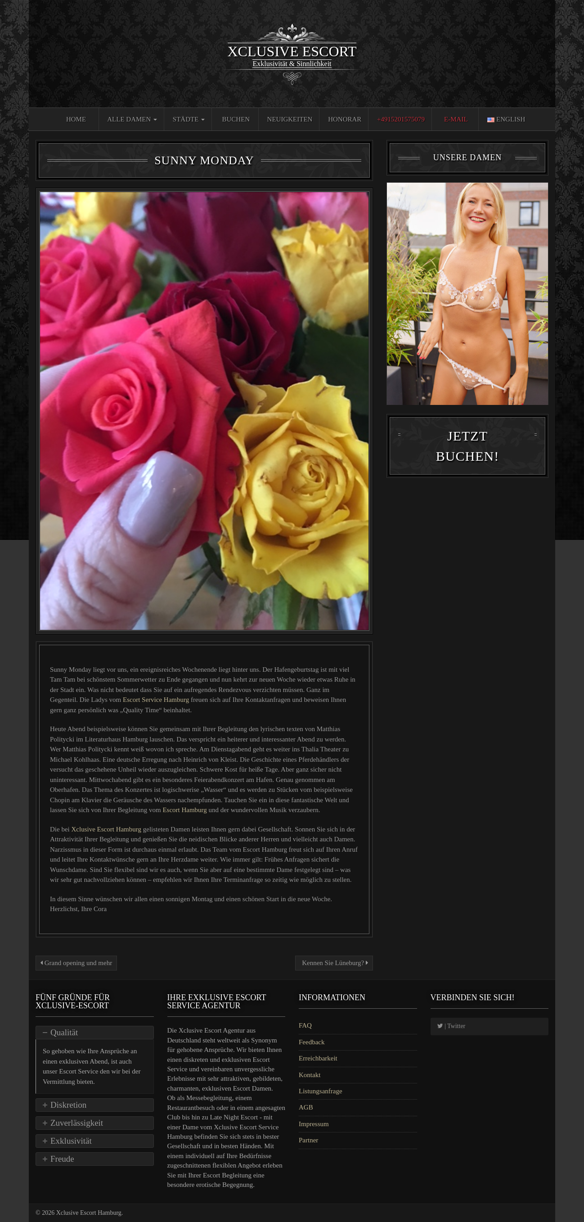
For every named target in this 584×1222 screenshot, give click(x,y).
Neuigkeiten (290, 119)
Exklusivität (71, 1141)
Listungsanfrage (320, 1091)
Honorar (344, 119)
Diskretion (68, 1105)
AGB (306, 1107)
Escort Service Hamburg (157, 699)
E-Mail (456, 119)
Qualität (64, 1032)
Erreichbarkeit (318, 1058)
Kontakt (309, 1074)
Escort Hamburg (185, 809)
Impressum (314, 1124)
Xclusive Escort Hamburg (107, 829)
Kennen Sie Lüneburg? (334, 962)
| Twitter (451, 1026)
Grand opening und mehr (76, 962)
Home (76, 119)
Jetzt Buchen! (467, 449)
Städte (189, 119)
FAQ (305, 1025)
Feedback (311, 1042)
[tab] (95, 1032)
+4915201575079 (401, 119)
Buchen (236, 119)
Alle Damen (132, 119)
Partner (308, 1140)
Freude (62, 1159)
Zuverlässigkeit (76, 1123)
